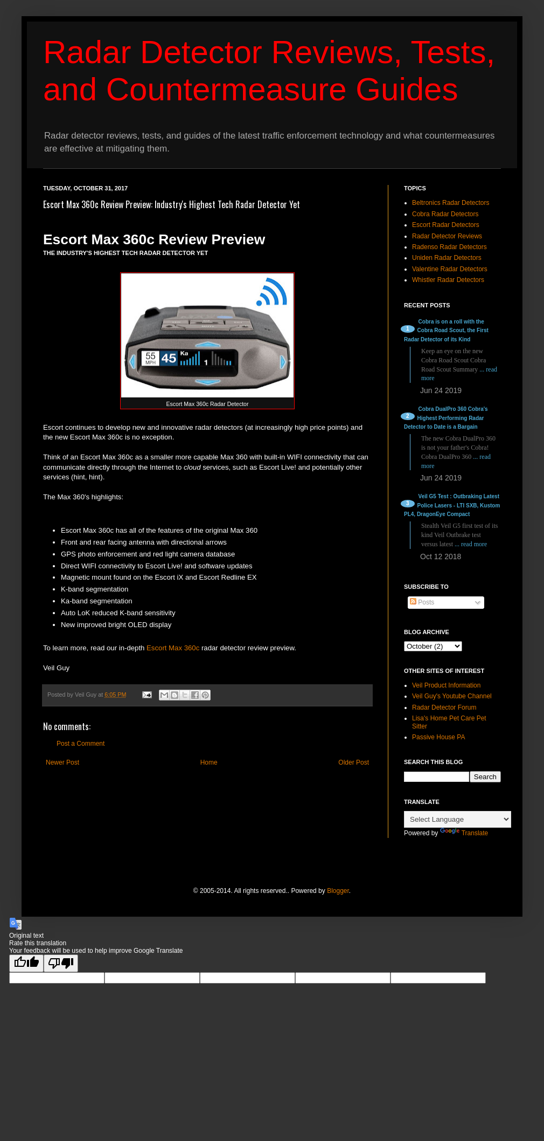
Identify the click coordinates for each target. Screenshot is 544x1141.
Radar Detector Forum (444, 707)
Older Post (353, 762)
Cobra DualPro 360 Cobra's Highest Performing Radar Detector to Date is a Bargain (446, 418)
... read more (471, 544)
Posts (422, 602)
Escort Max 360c (173, 648)
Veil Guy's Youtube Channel (452, 696)
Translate (464, 833)
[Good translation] (26, 963)
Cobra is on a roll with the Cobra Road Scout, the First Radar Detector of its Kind (446, 331)
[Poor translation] (61, 963)
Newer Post (62, 762)
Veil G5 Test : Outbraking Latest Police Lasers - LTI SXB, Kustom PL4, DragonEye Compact (452, 505)
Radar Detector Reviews (447, 236)
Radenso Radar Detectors (449, 247)
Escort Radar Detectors (445, 225)
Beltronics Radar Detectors (450, 203)
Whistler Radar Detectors (448, 280)
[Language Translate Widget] (457, 819)
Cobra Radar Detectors (445, 214)
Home (209, 762)
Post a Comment (80, 743)
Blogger (338, 891)
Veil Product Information (446, 685)
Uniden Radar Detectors (447, 258)
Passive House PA (438, 737)
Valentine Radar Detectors (449, 269)
